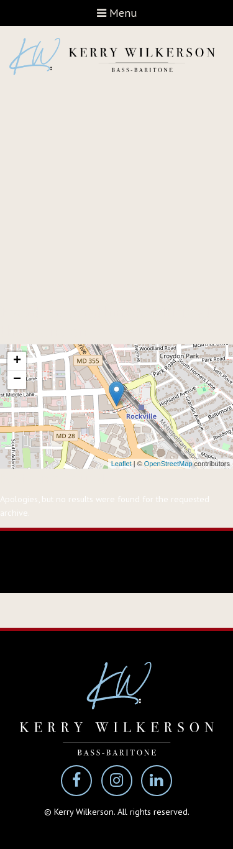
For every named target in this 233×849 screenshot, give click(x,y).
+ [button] (17, 361)
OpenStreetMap (168, 463)
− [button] (17, 379)
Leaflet (121, 463)
